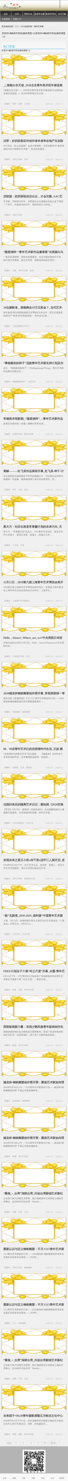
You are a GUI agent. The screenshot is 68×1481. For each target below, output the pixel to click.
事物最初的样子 (19, 382)
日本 (28, 656)
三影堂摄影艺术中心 (21, 326)
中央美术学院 (18, 656)
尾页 (53, 1443)
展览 (14, 990)
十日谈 (15, 545)
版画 (14, 1045)
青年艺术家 (17, 159)
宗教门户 (17, 19)
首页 (17, 26)
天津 (22, 545)
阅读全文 (59, 104)
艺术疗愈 (26, 934)
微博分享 (49, 104)
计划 (20, 490)
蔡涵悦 (29, 767)
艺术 (20, 1212)
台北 (26, 1212)
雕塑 (14, 1156)
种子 (14, 490)
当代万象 (62, 14)
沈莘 (26, 159)
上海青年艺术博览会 (21, 601)
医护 (14, 104)
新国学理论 (51, 14)
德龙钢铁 (16, 712)
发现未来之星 (30, 879)
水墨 (20, 990)
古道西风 (6, 19)
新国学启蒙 (39, 14)
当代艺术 (32, 382)
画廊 (14, 1212)
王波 (22, 767)
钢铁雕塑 (26, 712)
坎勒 (14, 270)
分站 (17, 14)
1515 (14, 1323)
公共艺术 (16, 934)
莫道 (32, 270)
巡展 (20, 104)
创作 (26, 490)
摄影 (20, 1434)
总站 (6, 14)
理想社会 (28, 14)
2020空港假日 (18, 823)
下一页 (45, 1444)
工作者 (27, 104)
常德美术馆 (17, 434)
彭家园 (15, 767)
